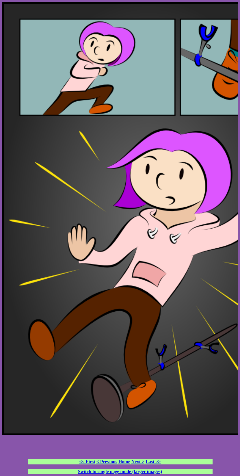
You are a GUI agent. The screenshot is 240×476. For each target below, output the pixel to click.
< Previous (106, 461)
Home (124, 461)
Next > (137, 461)
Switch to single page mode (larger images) (120, 471)
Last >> (153, 461)
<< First (87, 461)
